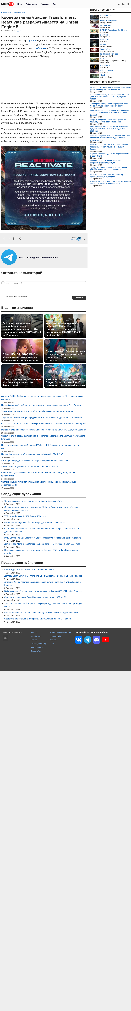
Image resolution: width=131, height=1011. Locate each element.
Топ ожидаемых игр (38, 644)
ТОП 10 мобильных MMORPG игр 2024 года (25, 516)
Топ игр (34, 640)
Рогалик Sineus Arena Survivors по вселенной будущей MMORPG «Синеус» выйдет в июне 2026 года (109, 129)
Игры (19, 4)
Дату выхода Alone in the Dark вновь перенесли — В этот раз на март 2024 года (42, 544)
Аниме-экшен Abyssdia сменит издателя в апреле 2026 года (29, 466)
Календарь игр (36, 647)
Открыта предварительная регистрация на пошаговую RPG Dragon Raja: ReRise (108, 121)
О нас (52, 644)
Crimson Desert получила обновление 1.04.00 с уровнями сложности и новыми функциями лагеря (109, 97)
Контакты (53, 640)
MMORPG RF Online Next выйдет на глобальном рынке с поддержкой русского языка (110, 89)
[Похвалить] (4, 239)
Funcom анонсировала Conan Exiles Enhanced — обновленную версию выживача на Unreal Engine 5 (109, 113)
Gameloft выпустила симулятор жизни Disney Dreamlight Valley (34, 501)
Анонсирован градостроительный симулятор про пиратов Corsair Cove (34, 460)
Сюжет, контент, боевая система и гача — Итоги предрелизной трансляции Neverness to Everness (65, 355)
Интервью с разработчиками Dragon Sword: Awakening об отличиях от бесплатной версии (65, 382)
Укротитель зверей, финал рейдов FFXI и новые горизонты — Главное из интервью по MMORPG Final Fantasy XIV (63, 329)
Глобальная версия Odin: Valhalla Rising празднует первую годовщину (106, 176)
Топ (54, 4)
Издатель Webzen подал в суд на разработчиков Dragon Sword (110, 155)
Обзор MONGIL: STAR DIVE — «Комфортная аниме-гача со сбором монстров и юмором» (21, 357)
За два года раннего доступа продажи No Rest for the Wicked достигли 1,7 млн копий (41, 417)
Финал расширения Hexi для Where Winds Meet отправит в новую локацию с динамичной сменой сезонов (110, 138)
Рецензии (45, 4)
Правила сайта (55, 636)
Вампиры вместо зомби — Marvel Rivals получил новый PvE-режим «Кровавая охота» (110, 182)
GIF (25, 296)
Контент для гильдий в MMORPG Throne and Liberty (29, 570)
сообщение (40, 48)
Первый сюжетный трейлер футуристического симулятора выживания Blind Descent (41, 405)
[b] (6, 296)
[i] (7, 296)
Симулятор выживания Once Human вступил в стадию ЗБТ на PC (35, 597)
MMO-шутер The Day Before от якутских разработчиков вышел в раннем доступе (42, 538)
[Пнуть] (13, 239)
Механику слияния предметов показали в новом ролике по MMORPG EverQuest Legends (43, 430)
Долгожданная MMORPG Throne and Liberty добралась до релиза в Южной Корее (43, 576)
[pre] (22, 296)
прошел (32, 40)
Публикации (31, 4)
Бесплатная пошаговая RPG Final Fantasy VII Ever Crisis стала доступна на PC (41, 613)
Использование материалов (60, 632)
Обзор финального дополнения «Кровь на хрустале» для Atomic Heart (22, 382)
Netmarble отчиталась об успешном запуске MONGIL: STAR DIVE (32, 454)
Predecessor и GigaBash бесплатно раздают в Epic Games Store (34, 522)
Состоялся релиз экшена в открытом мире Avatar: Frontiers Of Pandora (37, 619)
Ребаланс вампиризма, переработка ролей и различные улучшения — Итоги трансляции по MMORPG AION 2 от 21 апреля (22, 329)
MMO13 (34, 632)
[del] (10, 296)
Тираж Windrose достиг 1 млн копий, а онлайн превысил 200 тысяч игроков (37, 411)
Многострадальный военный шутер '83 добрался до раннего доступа (106, 162)
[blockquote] (16, 296)
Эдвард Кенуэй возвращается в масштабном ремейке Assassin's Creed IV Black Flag (109, 169)
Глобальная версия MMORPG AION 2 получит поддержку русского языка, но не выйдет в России (109, 147)
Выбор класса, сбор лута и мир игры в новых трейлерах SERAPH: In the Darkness (43, 591)
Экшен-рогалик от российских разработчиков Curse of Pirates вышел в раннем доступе (109, 105)
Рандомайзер (36, 651)
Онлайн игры (36, 636)
